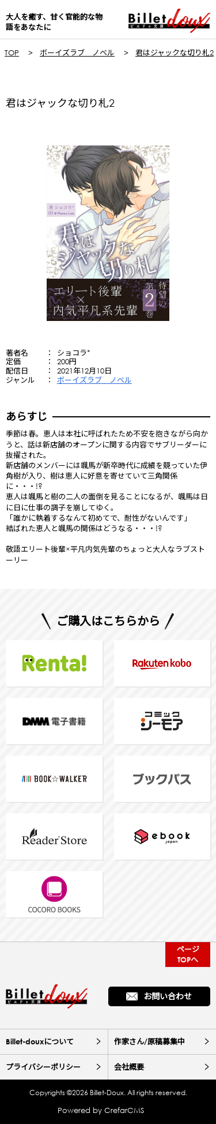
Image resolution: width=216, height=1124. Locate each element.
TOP (12, 53)
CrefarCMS (124, 1110)
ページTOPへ (188, 954)
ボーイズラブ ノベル (77, 53)
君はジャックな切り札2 (174, 53)
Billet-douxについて (40, 1041)
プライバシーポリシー (43, 1066)
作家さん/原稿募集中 (149, 1041)
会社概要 (129, 1066)
